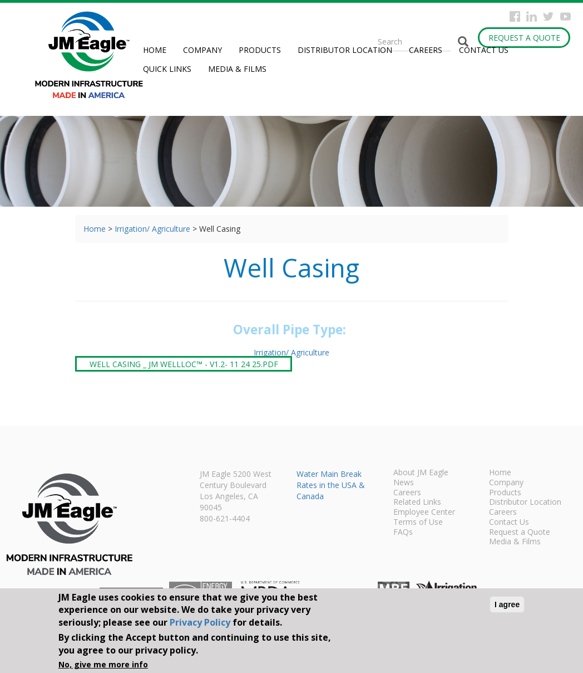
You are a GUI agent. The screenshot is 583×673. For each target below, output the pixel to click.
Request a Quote (524, 37)
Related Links (417, 502)
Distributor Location (345, 50)
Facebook (515, 16)
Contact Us (483, 50)
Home (154, 50)
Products (260, 50)
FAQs (403, 532)
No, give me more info (103, 664)
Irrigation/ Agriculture (152, 228)
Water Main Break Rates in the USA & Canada (331, 485)
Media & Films (237, 69)
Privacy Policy (200, 622)
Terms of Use (418, 522)
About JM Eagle (420, 473)
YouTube (565, 16)
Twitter (548, 16)
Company (202, 50)
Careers (425, 50)
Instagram (531, 16)
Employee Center (424, 512)
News (403, 483)
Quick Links (167, 69)
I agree (507, 604)
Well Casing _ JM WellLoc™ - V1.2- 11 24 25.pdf (184, 363)
